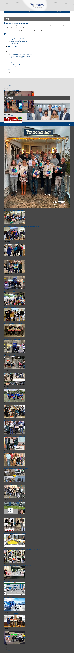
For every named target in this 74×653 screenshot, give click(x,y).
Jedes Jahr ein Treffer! (11, 308)
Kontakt (59, 13)
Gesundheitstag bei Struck (12, 244)
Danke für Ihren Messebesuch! (13, 276)
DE (68, 13)
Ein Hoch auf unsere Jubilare (13, 260)
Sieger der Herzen (10, 389)
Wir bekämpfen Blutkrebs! (12, 405)
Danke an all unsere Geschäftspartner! (15, 518)
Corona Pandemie (10, 599)
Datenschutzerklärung (65, 125)
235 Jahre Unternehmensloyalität (14, 324)
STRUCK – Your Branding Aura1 (37, 6)
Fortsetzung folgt (10, 453)
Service (37, 13)
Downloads (40, 125)
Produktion (31, 13)
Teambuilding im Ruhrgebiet (13, 373)
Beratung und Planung (22, 13)
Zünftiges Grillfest (10, 292)
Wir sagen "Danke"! (10, 421)
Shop (49, 13)
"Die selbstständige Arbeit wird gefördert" (16, 534)
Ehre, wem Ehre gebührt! (12, 486)
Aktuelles (54, 13)
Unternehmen (12, 13)
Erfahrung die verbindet (12, 126)
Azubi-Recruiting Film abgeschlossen (15, 357)
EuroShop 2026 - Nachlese (12, 91)
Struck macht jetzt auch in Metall (14, 502)
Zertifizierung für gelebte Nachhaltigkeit (16, 437)
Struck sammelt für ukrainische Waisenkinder (17, 470)
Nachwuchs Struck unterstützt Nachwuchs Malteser (18, 566)
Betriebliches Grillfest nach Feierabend (15, 211)
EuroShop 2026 (10, 117)
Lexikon (46, 125)
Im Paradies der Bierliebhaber (13, 341)
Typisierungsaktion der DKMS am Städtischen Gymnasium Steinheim (22, 228)
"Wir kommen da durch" (12, 582)
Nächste (9, 86)
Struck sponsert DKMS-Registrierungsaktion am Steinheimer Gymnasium (24, 615)
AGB (58, 125)
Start (6, 13)
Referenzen (43, 13)
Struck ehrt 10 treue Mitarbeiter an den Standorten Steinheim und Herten (24, 550)
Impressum (34, 125)
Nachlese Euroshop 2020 (12, 631)
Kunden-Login (52, 125)
